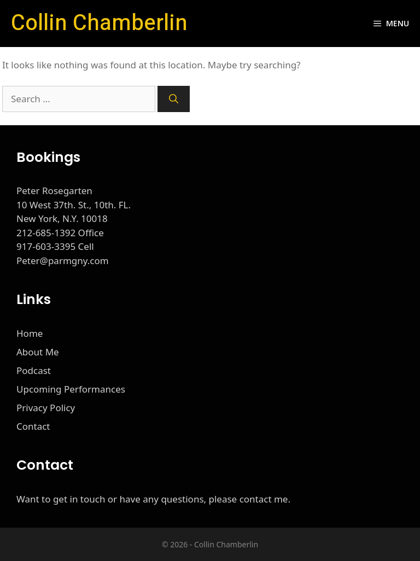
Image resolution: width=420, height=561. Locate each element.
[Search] (174, 99)
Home (29, 333)
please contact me (248, 499)
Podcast (33, 370)
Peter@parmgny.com (62, 260)
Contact (33, 426)
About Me (37, 352)
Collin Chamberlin (99, 23)
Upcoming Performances (70, 389)
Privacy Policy (45, 407)
